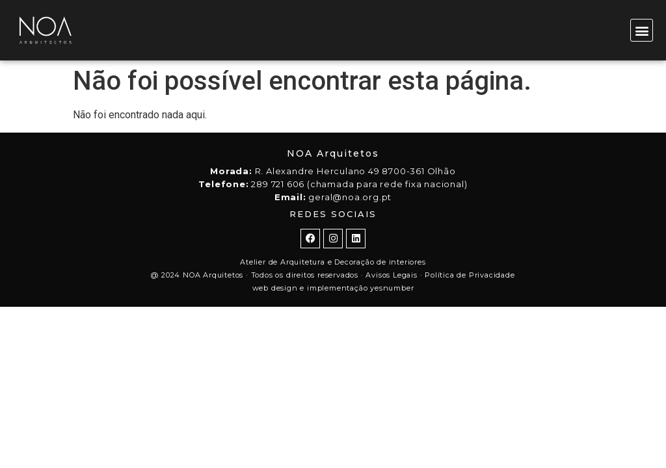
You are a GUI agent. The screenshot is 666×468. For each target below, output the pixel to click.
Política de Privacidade (469, 275)
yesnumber (392, 287)
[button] (641, 30)
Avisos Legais (391, 275)
